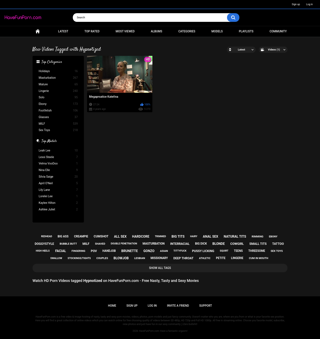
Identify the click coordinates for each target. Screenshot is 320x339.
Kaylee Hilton (58, 203)
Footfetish (58, 110)
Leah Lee (58, 150)
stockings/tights (79, 258)
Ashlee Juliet (58, 209)
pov (94, 251)
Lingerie (58, 91)
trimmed (160, 236)
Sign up (296, 4)
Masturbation (58, 78)
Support (205, 305)
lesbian (139, 258)
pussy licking (203, 251)
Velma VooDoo (58, 163)
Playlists (246, 31)
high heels (43, 250)
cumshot (101, 236)
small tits (258, 244)
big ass (63, 236)
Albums (156, 31)
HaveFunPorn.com (149, 331)
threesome (256, 250)
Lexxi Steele (58, 157)
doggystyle (44, 244)
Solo (58, 97)
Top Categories (52, 62)
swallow (56, 258)
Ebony (58, 104)
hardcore (140, 236)
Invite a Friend (178, 305)
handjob (109, 250)
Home (37, 31)
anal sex (210, 236)
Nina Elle (58, 170)
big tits (178, 236)
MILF (58, 124)
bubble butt (68, 243)
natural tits (235, 236)
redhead (46, 236)
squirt (224, 250)
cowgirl (237, 244)
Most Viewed (125, 31)
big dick (201, 243)
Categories (186, 31)
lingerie (237, 258)
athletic (204, 258)
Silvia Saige (58, 176)
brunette (129, 251)
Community (278, 31)
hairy (193, 236)
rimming (257, 236)
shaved (100, 243)
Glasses (58, 117)
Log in (309, 4)
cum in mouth (258, 258)
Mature (58, 84)
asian (164, 250)
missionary (159, 258)
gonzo (148, 251)
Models (217, 31)
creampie (81, 236)
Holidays (58, 71)
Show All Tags (160, 268)
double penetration (124, 243)
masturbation (154, 243)
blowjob (121, 258)
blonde (218, 244)
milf (85, 244)
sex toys (277, 250)
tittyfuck (179, 250)
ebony (273, 236)
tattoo (278, 244)
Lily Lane (58, 190)
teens (238, 250)
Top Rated (92, 31)
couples (102, 258)
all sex (120, 236)
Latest (63, 31)
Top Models (49, 141)
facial (60, 251)
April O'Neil (58, 183)
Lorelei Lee (58, 196)
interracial (179, 244)
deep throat (183, 258)
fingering (78, 250)
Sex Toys (58, 130)
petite (220, 258)
